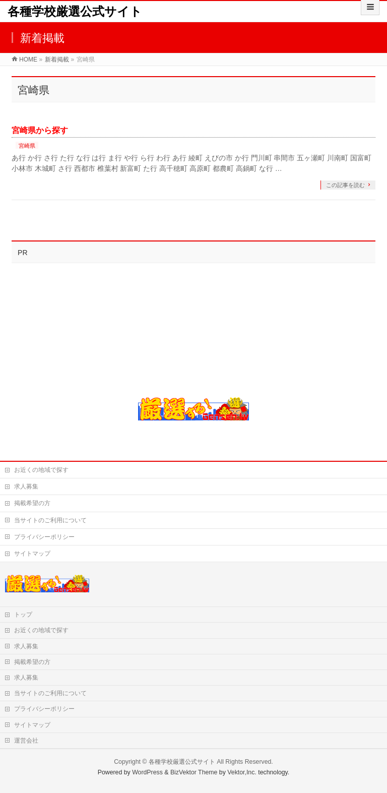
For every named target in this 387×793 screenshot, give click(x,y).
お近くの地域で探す (41, 469)
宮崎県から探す (40, 130)
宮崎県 (27, 146)
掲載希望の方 (32, 503)
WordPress (147, 772)
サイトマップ (32, 553)
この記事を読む (345, 185)
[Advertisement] (67, 323)
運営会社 (26, 740)
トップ (23, 614)
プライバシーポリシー (44, 536)
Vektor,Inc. (241, 772)
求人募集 (26, 486)
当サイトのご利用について (50, 520)
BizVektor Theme (194, 772)
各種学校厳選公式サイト (75, 11)
